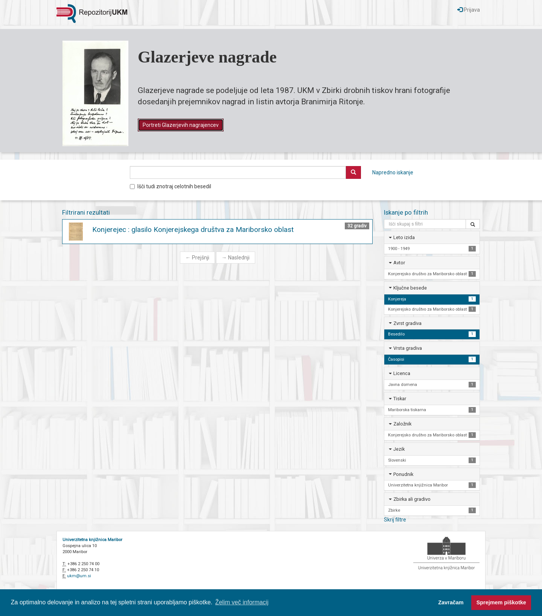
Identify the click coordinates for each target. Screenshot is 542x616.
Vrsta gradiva (407, 348)
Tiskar (399, 398)
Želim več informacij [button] (241, 602)
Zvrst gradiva (407, 323)
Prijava (468, 10)
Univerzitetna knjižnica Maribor (92, 539)
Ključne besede (410, 288)
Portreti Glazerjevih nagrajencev (181, 125)
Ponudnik (403, 474)
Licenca (401, 373)
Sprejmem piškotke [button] (501, 602)
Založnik (402, 424)
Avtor (399, 262)
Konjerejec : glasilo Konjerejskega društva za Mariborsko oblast (193, 229)
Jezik (399, 449)
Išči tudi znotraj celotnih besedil (170, 186)
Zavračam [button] (450, 602)
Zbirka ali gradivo (412, 499)
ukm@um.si (79, 575)
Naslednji (236, 258)
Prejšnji (197, 258)
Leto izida (404, 237)
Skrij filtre (395, 520)
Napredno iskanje (392, 172)
